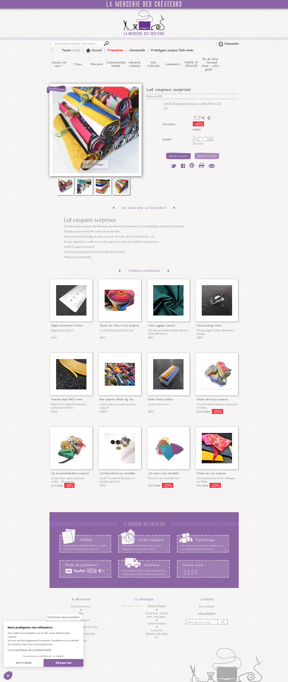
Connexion (231, 43)
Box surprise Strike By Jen (116, 399)
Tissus (78, 64)
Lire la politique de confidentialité (29, 650)
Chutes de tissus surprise (212, 399)
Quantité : (167, 139)
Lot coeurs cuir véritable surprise (163, 473)
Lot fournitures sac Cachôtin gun (117, 473)
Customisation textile (115, 64)
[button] (8, 675)
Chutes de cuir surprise (211, 473)
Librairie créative (134, 64)
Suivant (133, 187)
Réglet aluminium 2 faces (67, 325)
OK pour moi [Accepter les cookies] (63, 663)
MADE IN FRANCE (191, 64)
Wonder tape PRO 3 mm (66, 399)
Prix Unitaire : (169, 124)
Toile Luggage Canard (161, 325)
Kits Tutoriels (153, 64)
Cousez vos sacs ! (59, 64)
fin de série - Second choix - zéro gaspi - (210, 64)
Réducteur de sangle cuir (157, 635)
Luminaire (172, 64)
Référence (152, 96)
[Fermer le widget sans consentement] (63, 617)
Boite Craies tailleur (160, 399)
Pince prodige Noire (209, 325)
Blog (81, 613)
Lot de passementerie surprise (70, 473)
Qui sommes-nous (81, 606)
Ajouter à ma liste (206, 156)
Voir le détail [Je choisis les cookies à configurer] (23, 663)
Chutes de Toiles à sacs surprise (119, 325)
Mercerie (96, 64)
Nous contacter (207, 606)
